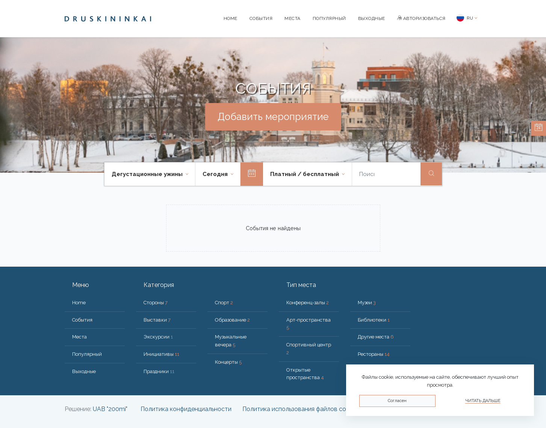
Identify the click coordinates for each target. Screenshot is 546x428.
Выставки (157, 320)
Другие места (376, 337)
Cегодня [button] (216, 174)
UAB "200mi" (110, 409)
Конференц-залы (307, 302)
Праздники (159, 371)
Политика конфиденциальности (186, 409)
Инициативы (161, 354)
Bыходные (371, 18)
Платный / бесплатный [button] (305, 174)
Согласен (397, 400)
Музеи (367, 302)
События (261, 18)
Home (230, 18)
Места (292, 18)
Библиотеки (374, 320)
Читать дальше (483, 400)
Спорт (224, 302)
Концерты (228, 362)
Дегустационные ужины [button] (148, 174)
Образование (232, 320)
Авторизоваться (421, 18)
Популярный (329, 18)
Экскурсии (158, 337)
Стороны (156, 302)
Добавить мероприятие (273, 116)
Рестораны (374, 354)
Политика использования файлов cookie (299, 409)
